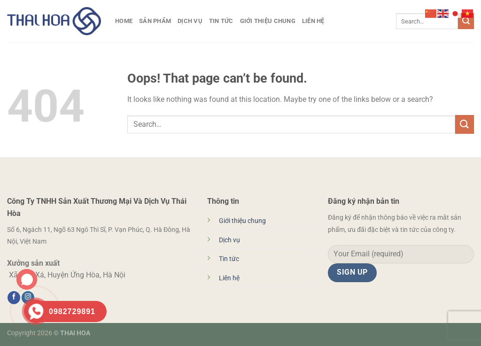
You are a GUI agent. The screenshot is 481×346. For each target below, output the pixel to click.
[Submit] (466, 21)
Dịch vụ (190, 20)
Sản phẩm (155, 20)
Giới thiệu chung (267, 20)
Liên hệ (313, 20)
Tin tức (221, 20)
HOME (123, 20)
